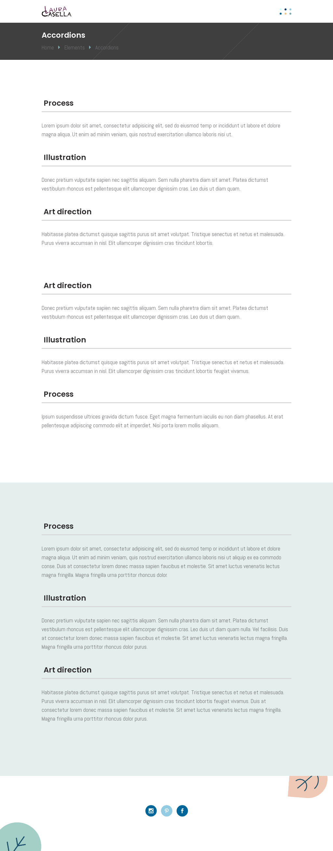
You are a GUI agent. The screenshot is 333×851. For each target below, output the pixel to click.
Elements (74, 47)
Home (48, 47)
